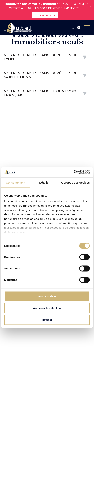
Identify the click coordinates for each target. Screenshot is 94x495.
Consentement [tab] (15, 182)
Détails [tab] (43, 182)
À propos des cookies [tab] (75, 182)
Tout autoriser (47, 296)
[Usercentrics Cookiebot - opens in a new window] (74, 172)
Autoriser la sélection (47, 307)
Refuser (47, 319)
